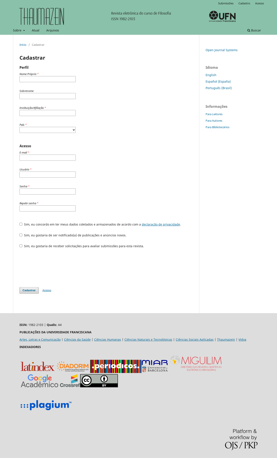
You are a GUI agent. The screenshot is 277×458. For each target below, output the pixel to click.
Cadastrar (29, 290)
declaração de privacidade (161, 224)
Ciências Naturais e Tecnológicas (148, 339)
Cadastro (244, 3)
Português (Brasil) (219, 88)
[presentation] (52, 267)
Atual (35, 30)
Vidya (242, 339)
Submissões (226, 3)
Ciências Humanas (107, 339)
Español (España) (218, 81)
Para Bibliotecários (217, 127)
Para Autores (214, 121)
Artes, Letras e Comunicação (40, 339)
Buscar (254, 30)
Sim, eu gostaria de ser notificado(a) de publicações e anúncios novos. (72, 235)
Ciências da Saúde (77, 339)
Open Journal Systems (222, 50)
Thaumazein (226, 339)
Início (22, 45)
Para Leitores (214, 114)
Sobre (17, 30)
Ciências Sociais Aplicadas (195, 339)
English (211, 75)
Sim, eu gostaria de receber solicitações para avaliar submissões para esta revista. (81, 246)
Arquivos (52, 30)
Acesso (259, 3)
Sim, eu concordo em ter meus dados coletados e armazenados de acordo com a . (100, 224)
